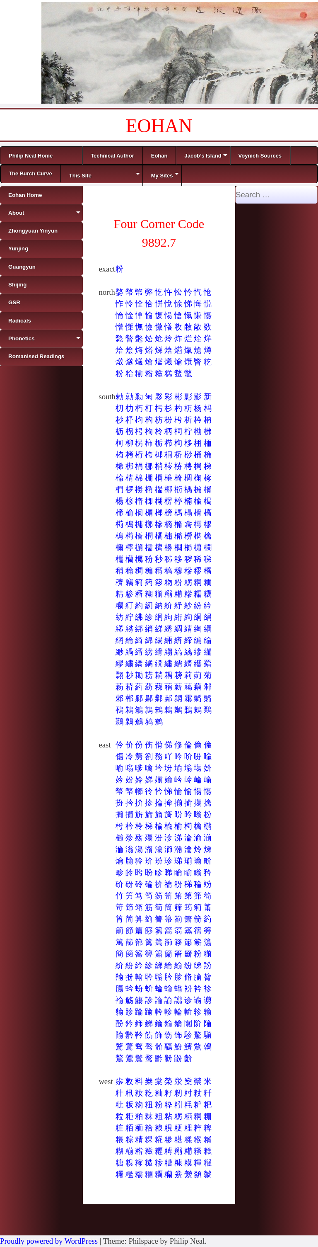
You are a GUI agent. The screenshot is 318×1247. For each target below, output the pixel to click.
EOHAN (159, 125)
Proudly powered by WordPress (49, 1241)
